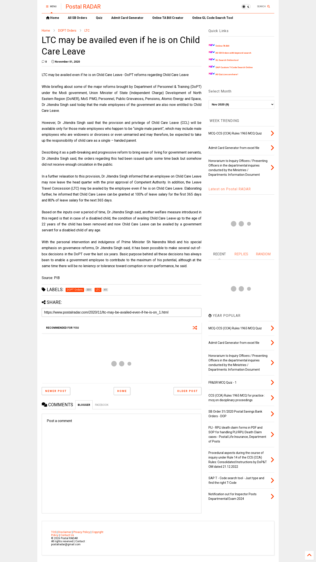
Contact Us (67, 535)
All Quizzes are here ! (226, 74)
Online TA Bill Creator (167, 18)
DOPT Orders (67, 30)
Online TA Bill (222, 46)
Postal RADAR (83, 6)
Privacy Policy (81, 532)
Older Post (187, 391)
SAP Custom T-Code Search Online (234, 67)
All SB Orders (77, 18)
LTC (87, 30)
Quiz (99, 18)
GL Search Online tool (227, 60)
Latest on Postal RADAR (229, 189)
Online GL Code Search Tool (212, 18)
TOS (53, 532)
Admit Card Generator (127, 18)
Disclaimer (64, 532)
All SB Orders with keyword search (233, 53)
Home (52, 18)
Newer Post (56, 391)
